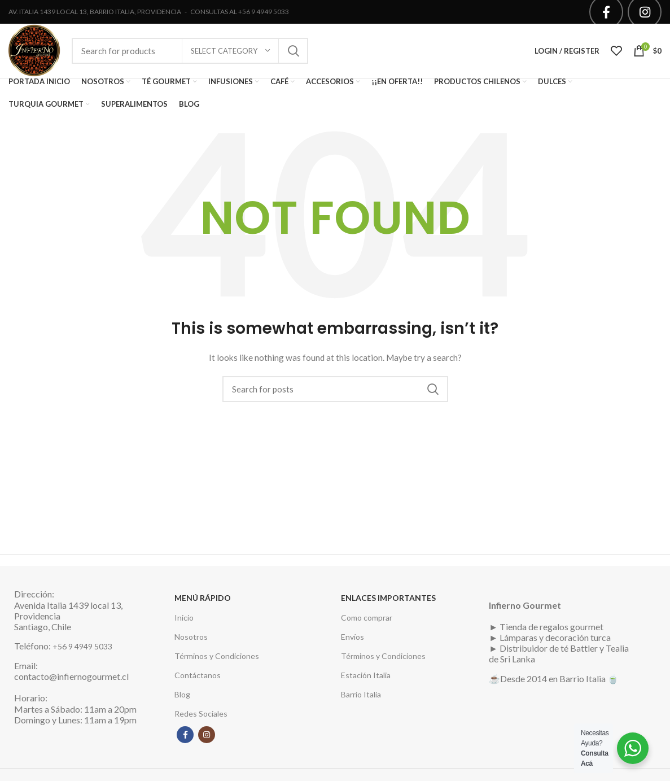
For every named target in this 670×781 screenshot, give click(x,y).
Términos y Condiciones (216, 660)
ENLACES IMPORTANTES (388, 602)
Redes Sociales (200, 718)
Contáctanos (197, 679)
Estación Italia (366, 679)
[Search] (335, 393)
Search (293, 53)
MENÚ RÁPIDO (202, 602)
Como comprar (366, 621)
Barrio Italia (361, 698)
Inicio (184, 621)
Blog (182, 698)
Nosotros (191, 640)
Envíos (352, 640)
